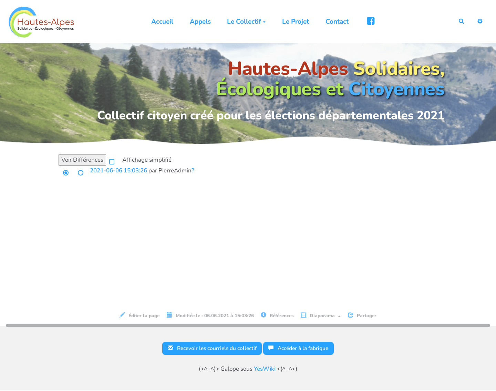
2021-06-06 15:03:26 (118, 170)
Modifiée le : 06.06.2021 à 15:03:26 (210, 315)
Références (277, 315)
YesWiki (265, 370)
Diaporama (321, 315)
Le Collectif (244, 21)
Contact (334, 21)
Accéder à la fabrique (303, 349)
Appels (197, 21)
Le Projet (293, 21)
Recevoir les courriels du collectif (208, 349)
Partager (362, 315)
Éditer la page (139, 315)
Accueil (160, 21)
